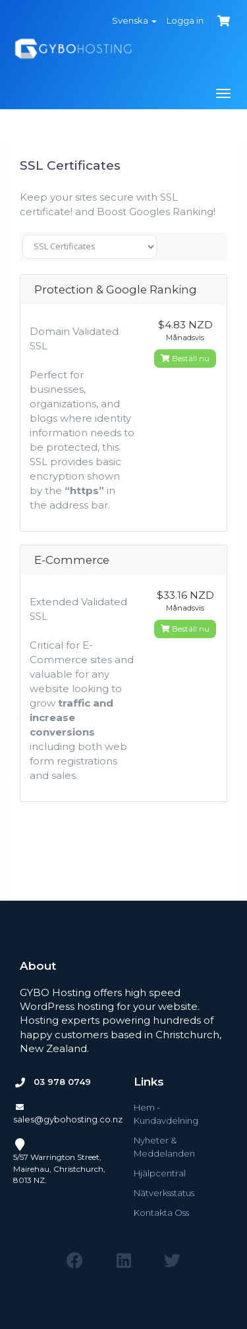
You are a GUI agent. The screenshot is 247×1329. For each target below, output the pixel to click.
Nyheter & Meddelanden (164, 1147)
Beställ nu (185, 358)
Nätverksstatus (164, 1193)
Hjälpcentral (160, 1173)
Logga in (185, 20)
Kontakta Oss (161, 1212)
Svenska (134, 20)
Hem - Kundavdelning (166, 1114)
